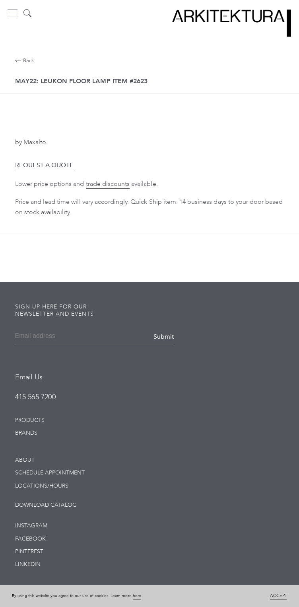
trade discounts (108, 184)
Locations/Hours (42, 486)
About (25, 460)
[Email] (53, 337)
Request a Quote (44, 165)
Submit (163, 336)
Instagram (31, 525)
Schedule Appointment (50, 472)
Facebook (30, 539)
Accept (278, 596)
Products (30, 420)
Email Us (29, 377)
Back (24, 60)
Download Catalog (46, 505)
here (137, 596)
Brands (26, 433)
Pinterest (29, 551)
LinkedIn (28, 564)
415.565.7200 (35, 397)
